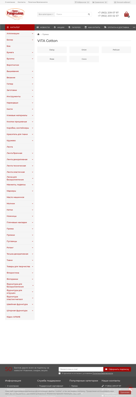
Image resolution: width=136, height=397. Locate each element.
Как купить (12, 362)
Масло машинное (15, 197)
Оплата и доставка (16, 352)
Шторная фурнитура (16, 311)
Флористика (12, 273)
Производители (46, 352)
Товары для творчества (18, 266)
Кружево (11, 140)
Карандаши (12, 103)
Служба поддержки (49, 343)
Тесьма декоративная (17, 254)
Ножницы (11, 216)
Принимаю (124, 392)
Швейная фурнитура (16, 304)
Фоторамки (12, 279)
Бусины (10, 59)
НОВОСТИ (46, 27)
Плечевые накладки (16, 222)
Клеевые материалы (16, 115)
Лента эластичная (15, 172)
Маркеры (11, 191)
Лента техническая (16, 166)
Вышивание (12, 71)
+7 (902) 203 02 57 (113, 352)
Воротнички (12, 65)
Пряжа (10, 229)
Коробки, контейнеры (17, 128)
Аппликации (13, 33)
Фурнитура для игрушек (18, 292)
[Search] (73, 14)
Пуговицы (11, 241)
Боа (8, 46)
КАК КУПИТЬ (112, 27)
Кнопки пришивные (16, 122)
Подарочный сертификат (51, 348)
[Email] (81, 331)
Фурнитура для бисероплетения (15, 285)
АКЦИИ (67, 27)
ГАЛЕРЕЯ (88, 27)
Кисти (9, 109)
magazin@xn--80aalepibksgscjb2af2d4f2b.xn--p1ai (119, 357)
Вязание (11, 78)
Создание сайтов (47, 359)
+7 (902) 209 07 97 (113, 348)
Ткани (9, 260)
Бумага (10, 52)
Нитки (10, 210)
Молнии (10, 203)
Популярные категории (83, 343)
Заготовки (11, 90)
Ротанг (10, 248)
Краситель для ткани (17, 134)
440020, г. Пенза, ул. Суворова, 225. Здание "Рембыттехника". (115, 373)
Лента (9, 147)
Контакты (21, 2)
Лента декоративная (16, 159)
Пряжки (10, 235)
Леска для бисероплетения (15, 178)
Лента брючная (14, 153)
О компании (10, 2)
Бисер (10, 40)
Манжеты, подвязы (16, 185)
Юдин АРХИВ (13, 317)
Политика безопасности (38, 2)
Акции (42, 355)
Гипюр (10, 84)
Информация (13, 343)
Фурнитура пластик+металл (15, 298)
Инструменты (13, 96)
